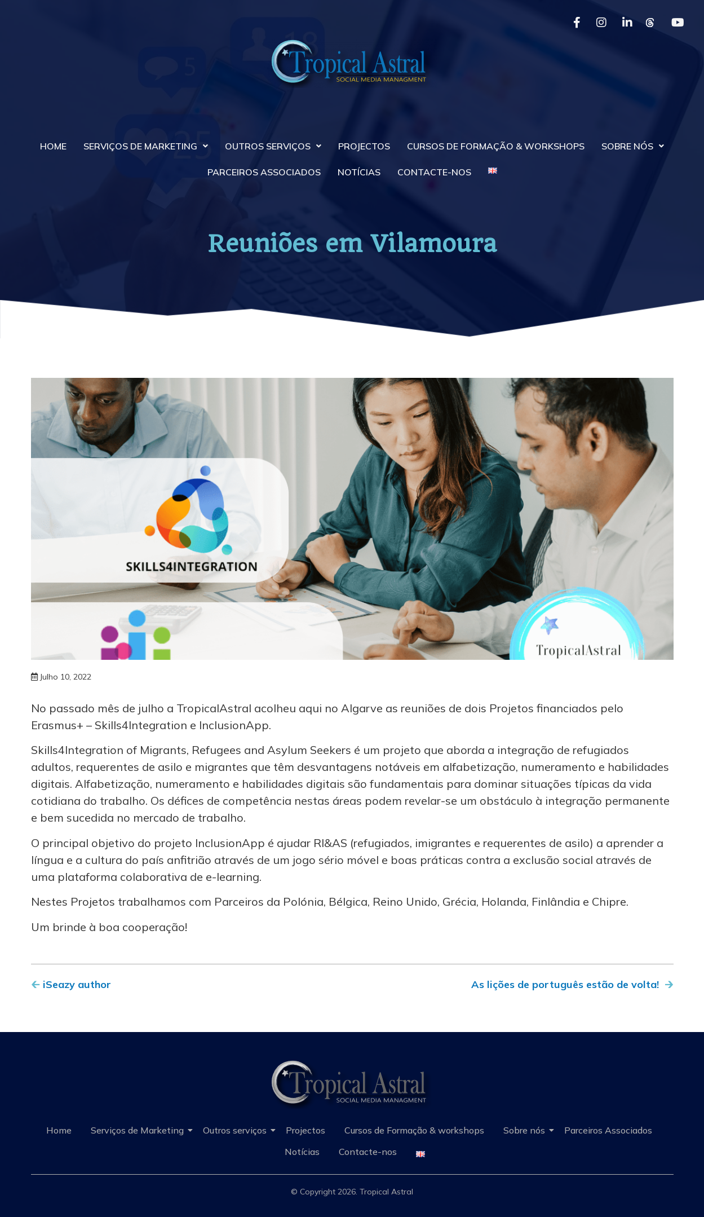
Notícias (359, 172)
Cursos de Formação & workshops (496, 146)
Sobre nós (632, 146)
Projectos (364, 146)
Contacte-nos (434, 172)
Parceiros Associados (264, 172)
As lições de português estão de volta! (565, 984)
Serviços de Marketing (145, 146)
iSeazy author (77, 984)
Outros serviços (273, 146)
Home (53, 146)
